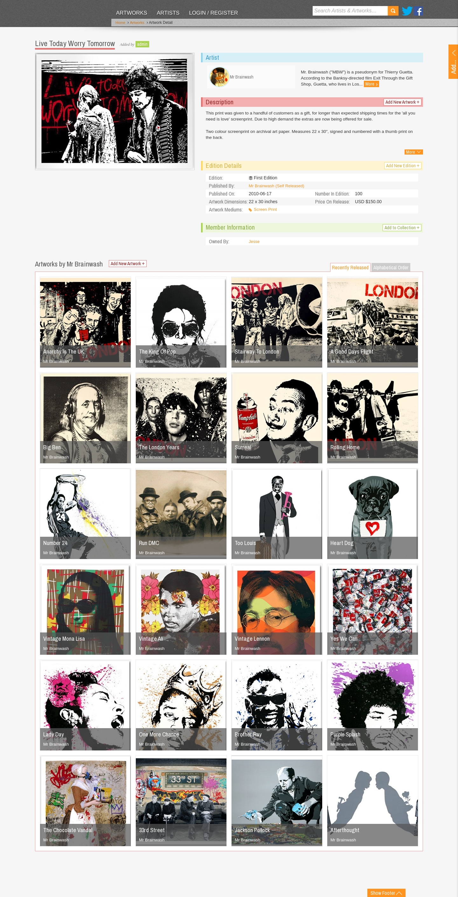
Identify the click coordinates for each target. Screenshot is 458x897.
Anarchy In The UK (65, 353)
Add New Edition (402, 168)
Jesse (254, 243)
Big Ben (52, 449)
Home (120, 23)
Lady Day (54, 736)
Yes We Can (345, 641)
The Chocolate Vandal (70, 832)
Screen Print (266, 212)
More (410, 154)
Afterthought (345, 832)
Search (393, 11)
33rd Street (153, 832)
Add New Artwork (401, 104)
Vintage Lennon (254, 641)
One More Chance (161, 736)
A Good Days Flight (354, 353)
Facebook (418, 11)
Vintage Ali (152, 641)
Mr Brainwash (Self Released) (278, 188)
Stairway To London (259, 353)
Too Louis (247, 545)
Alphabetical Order (390, 269)
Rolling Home (346, 449)
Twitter (407, 11)
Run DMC (150, 545)
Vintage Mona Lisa (66, 641)
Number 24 (56, 545)
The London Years (161, 449)
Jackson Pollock (254, 832)
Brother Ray (249, 736)
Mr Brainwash (57, 363)
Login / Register (213, 13)
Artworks (131, 13)
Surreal (244, 449)
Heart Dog (343, 545)
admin (142, 43)
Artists (168, 13)
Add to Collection (401, 230)
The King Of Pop (159, 353)
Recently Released (350, 269)
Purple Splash (347, 736)
